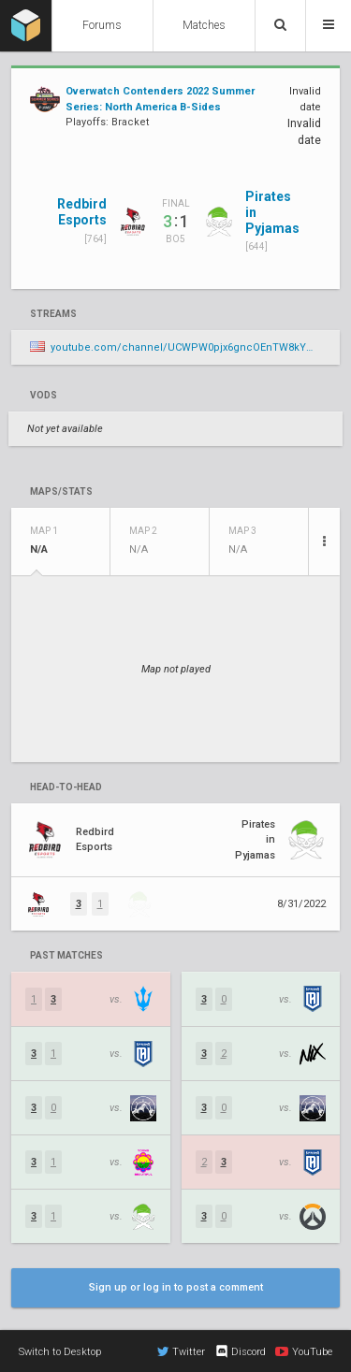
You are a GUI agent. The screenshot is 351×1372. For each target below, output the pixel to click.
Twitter (181, 1351)
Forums (102, 25)
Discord (240, 1351)
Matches (204, 25)
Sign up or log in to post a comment (176, 1287)
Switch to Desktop (60, 1352)
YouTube (303, 1351)
